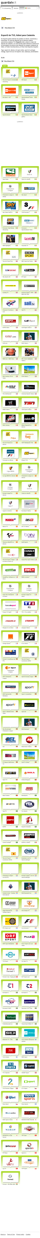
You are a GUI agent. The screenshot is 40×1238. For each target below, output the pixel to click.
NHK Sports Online (8, 1119)
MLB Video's (25, 343)
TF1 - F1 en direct (26, 612)
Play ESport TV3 (9, 61)
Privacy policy (20, 1234)
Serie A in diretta (26, 179)
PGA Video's (25, 376)
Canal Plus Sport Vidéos (28, 559)
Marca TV (5, 526)
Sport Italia (5, 179)
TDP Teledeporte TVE (27, 442)
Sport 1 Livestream (26, 694)
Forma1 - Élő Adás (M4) (9, 1184)
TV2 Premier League (8, 1088)
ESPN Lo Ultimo (26, 842)
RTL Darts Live (6, 928)
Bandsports (25, 795)
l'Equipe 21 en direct (8, 627)
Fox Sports (24, 811)
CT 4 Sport (24, 1088)
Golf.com (5, 343)
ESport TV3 (25, 460)
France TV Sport (7, 612)
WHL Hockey (6, 425)
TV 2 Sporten (6, 1072)
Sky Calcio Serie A (7, 212)
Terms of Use (11, 1234)
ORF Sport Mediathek (8, 943)
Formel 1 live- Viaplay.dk (9, 977)
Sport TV (5, 779)
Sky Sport (24, 195)
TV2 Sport (5, 961)
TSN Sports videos (26, 409)
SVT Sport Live (26, 977)
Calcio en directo (26, 493)
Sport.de (24, 711)
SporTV (5, 811)
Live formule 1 (25, 928)
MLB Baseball (25, 729)
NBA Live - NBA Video (8, 359)
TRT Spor (24, 1135)
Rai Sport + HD (7, 97)
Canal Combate (7, 842)
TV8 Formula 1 (25, 212)
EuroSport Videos (26, 510)
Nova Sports (25, 1104)
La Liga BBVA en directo (9, 475)
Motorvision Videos (27, 746)
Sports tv (24, 1153)
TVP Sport (24, 1168)
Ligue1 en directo (7, 510)
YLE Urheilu (6, 1057)
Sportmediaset (6, 114)
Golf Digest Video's (27, 327)
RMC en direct (25, 577)
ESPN (4, 826)
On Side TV (25, 961)
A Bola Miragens (26, 779)
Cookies (28, 1234)
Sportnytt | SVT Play (27, 1008)
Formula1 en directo (8, 460)
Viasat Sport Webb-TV (27, 1024)
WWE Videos (6, 409)
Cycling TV (5, 292)
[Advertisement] (20, 143)
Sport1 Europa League (27, 676)
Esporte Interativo (26, 826)
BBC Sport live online (27, 261)
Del (3, 746)
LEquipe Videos (26, 627)
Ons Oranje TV (25, 910)
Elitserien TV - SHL (8, 1039)
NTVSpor (5, 1153)
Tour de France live (8, 261)
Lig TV (4, 1168)
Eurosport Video (7, 1008)
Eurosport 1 (6, 992)
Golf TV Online (25, 762)
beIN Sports (25, 542)
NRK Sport (24, 1057)
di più (2, 57)
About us (3, 1234)
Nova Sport (6, 1104)
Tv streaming (6, 8)
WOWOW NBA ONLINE (28, 1119)
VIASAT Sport (25, 1072)
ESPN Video (6, 327)
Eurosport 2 (25, 992)
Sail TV (23, 310)
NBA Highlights (6, 245)
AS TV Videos (25, 526)
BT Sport (24, 277)
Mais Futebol (6, 795)
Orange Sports (6, 643)
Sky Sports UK (6, 277)
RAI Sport (24, 79)
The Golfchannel (7, 393)
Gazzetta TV (25, 245)
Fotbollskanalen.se (7, 1024)
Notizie (16, 8)
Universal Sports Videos (28, 393)
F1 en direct (25, 643)
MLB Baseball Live (26, 893)
